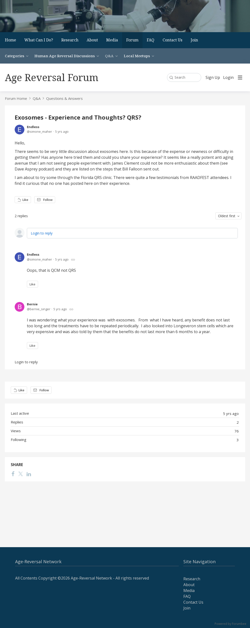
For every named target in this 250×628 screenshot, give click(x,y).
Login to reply (41, 233)
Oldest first (226, 216)
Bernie (32, 304)
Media (112, 40)
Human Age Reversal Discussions (64, 55)
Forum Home (16, 98)
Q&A (109, 55)
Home (10, 40)
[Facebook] (13, 474)
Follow (47, 199)
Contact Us (172, 40)
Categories (14, 55)
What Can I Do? (38, 40)
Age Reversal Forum (51, 77)
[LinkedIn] (29, 474)
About (92, 40)
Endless (33, 127)
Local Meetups (137, 55)
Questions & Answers (64, 98)
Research (69, 40)
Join (194, 40)
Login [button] (228, 77)
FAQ (150, 40)
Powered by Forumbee (230, 624)
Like (25, 199)
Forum (132, 40)
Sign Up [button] (213, 77)
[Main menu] (240, 77)
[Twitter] (20, 474)
